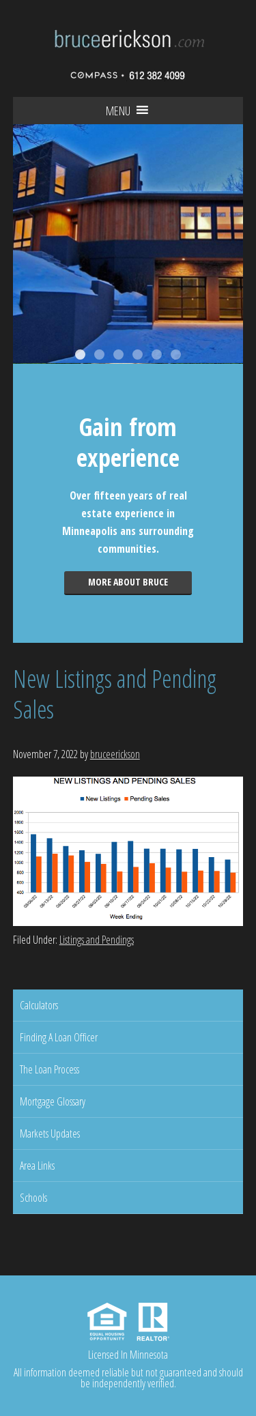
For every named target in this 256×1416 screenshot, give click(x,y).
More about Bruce (128, 581)
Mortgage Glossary (52, 1101)
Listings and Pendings (96, 939)
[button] (118, 110)
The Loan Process (49, 1069)
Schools (33, 1197)
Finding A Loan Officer (59, 1037)
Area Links (37, 1165)
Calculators (39, 1005)
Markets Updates (50, 1133)
